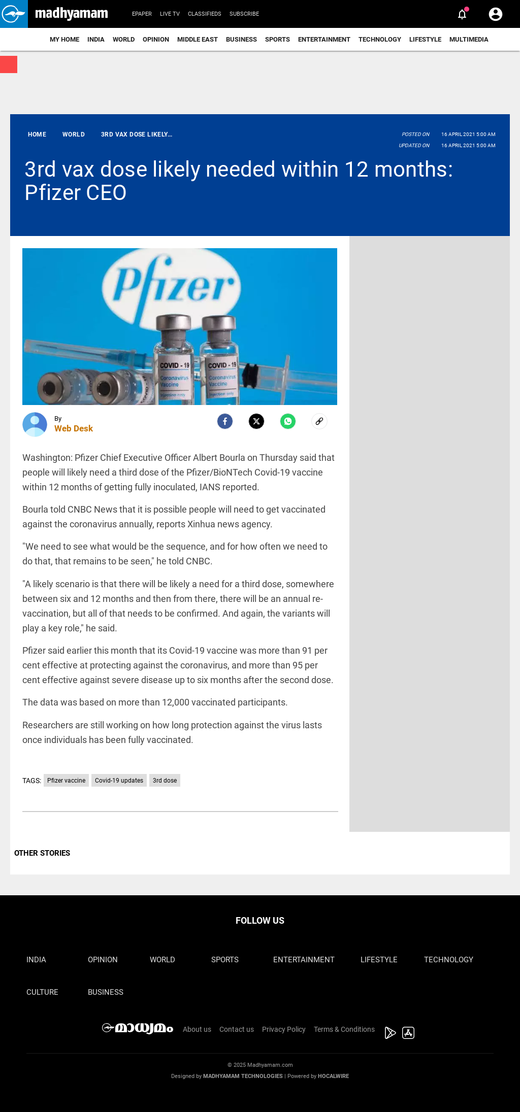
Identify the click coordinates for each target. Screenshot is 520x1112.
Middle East (197, 39)
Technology (380, 39)
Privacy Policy (284, 1029)
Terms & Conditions (344, 1029)
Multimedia (469, 39)
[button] (14, 14)
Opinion (156, 39)
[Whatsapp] (288, 421)
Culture (42, 992)
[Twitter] (256, 421)
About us (197, 1029)
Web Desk (73, 428)
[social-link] (319, 421)
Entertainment (324, 39)
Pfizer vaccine (66, 780)
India (96, 39)
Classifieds (204, 14)
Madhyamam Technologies (243, 1076)
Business (241, 39)
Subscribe (244, 14)
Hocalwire (333, 1076)
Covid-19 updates (119, 780)
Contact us (236, 1029)
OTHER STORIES (42, 853)
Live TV (170, 14)
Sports (277, 39)
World (124, 39)
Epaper (142, 14)
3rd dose (165, 780)
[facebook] (225, 421)
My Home (64, 39)
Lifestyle (425, 39)
